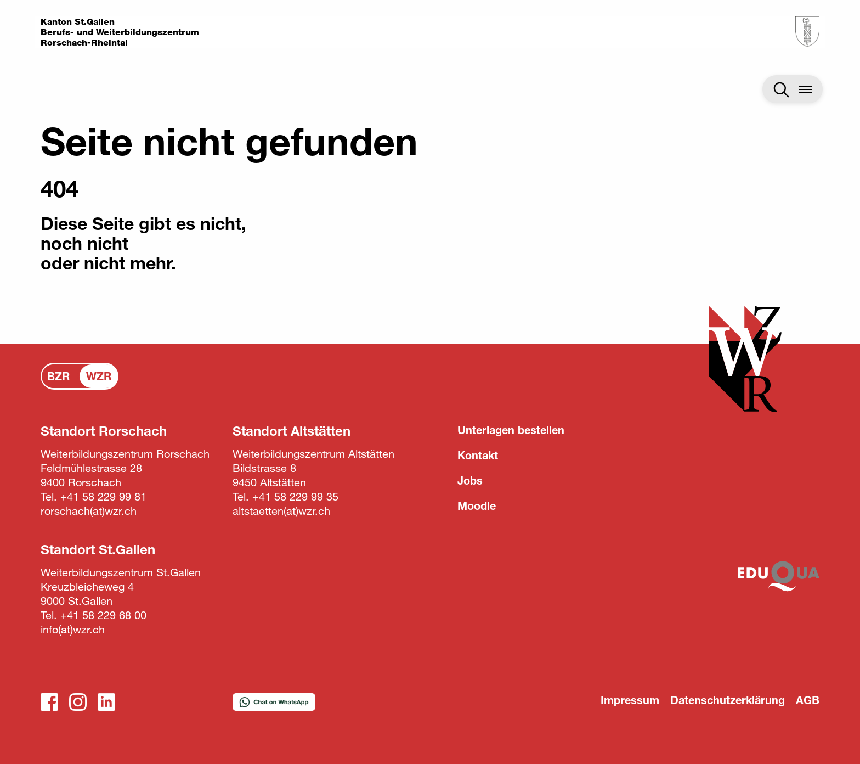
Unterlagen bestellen (510, 430)
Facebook (49, 702)
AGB (807, 700)
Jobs (470, 480)
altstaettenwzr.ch (281, 510)
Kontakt (477, 455)
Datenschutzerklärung (727, 700)
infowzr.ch (73, 629)
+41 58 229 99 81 (103, 496)
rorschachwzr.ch (89, 510)
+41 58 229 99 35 (295, 496)
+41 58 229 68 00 (103, 615)
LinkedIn (106, 702)
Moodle (476, 505)
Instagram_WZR (78, 702)
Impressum (630, 700)
